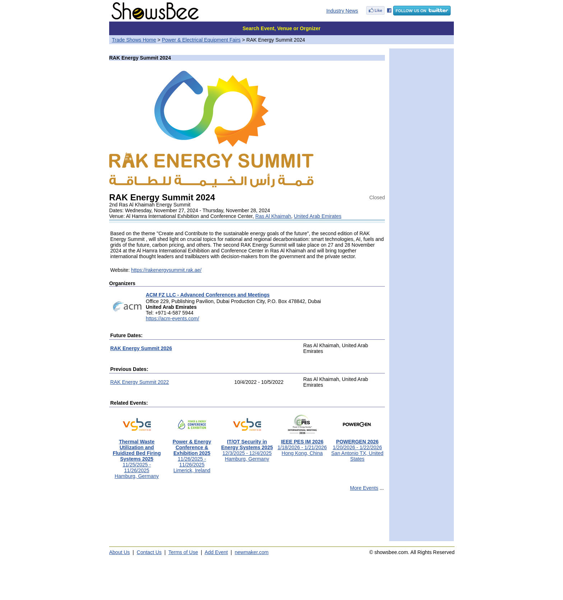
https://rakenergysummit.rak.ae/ (166, 270)
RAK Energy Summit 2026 (141, 348)
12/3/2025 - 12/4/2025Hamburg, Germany (247, 448)
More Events (364, 488)
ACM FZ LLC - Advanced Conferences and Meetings (208, 295)
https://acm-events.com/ (172, 318)
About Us (119, 552)
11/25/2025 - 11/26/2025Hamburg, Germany (137, 456)
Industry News (342, 11)
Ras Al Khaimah (273, 216)
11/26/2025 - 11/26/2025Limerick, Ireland (192, 453)
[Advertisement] (247, 519)
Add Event (216, 552)
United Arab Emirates (317, 216)
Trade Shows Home (134, 40)
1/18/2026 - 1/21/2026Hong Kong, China (302, 445)
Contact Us (149, 552)
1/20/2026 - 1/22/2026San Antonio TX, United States (357, 448)
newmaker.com (252, 552)
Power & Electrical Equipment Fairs (201, 40)
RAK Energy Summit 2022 (139, 382)
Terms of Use (183, 552)
